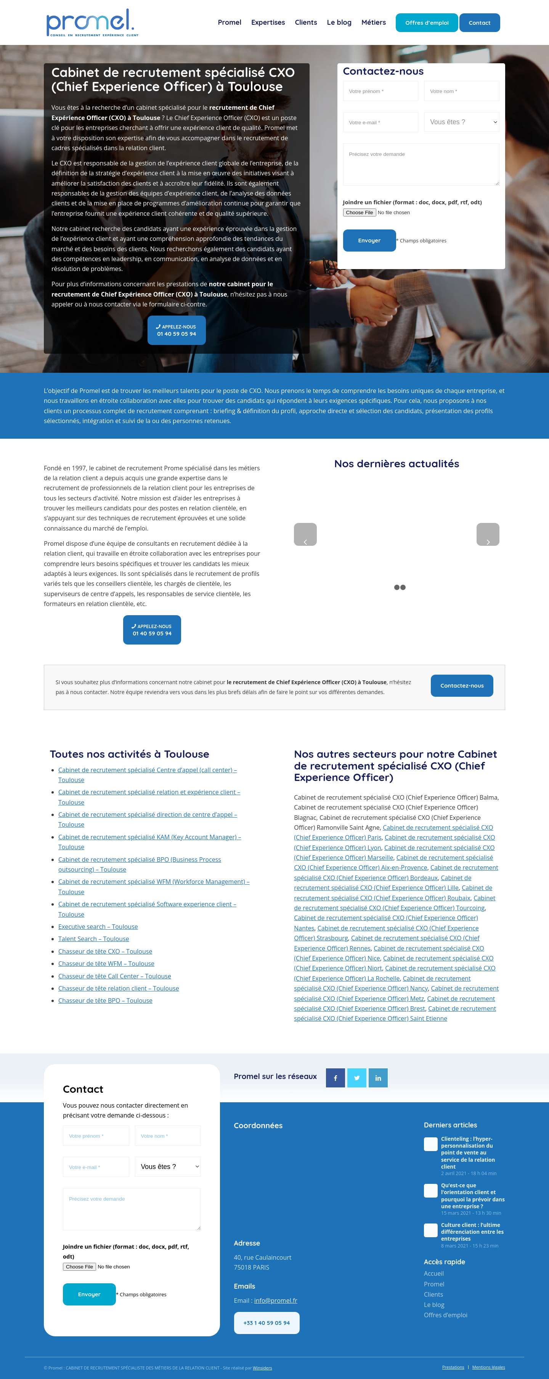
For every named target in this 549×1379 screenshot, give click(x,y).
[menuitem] (230, 22)
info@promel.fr (275, 1300)
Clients (433, 1293)
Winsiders (262, 1368)
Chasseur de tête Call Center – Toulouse (114, 976)
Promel (434, 1284)
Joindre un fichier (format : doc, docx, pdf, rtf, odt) (412, 202)
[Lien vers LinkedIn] (378, 1077)
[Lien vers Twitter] (356, 1077)
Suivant (488, 534)
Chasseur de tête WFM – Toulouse (106, 963)
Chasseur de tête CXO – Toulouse (105, 951)
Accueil (434, 1273)
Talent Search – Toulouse (93, 939)
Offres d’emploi (445, 1314)
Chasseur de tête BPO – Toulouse (105, 1000)
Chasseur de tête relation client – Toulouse (118, 988)
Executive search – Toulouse (98, 926)
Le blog (434, 1304)
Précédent (305, 534)
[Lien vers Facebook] (335, 1077)
